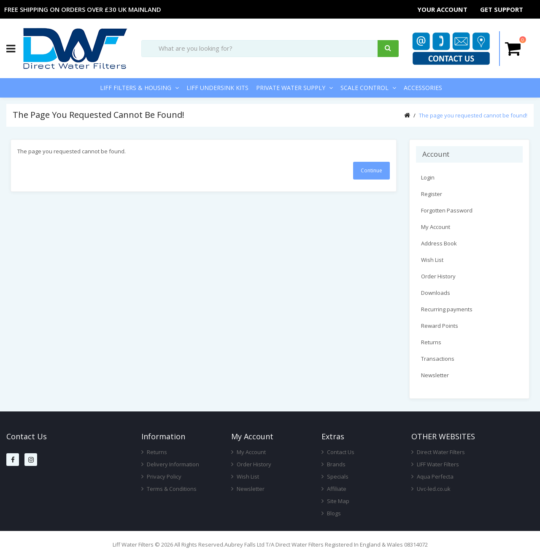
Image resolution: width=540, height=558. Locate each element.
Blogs (331, 513)
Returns (431, 342)
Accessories (423, 88)
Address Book (439, 243)
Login (428, 177)
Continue (371, 170)
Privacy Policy (161, 476)
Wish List (432, 260)
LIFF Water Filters (435, 464)
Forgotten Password (446, 210)
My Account (435, 227)
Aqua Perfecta (432, 476)
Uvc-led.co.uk (431, 489)
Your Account (443, 9)
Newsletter (435, 375)
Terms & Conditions (169, 489)
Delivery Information (170, 464)
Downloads (435, 293)
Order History (438, 276)
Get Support (502, 9)
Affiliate (333, 489)
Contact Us (337, 452)
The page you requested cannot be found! (473, 115)
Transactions (437, 358)
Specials (334, 476)
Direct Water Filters (438, 452)
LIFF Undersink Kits (217, 88)
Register (431, 194)
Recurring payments (446, 309)
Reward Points (439, 325)
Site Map (335, 501)
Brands (333, 464)
